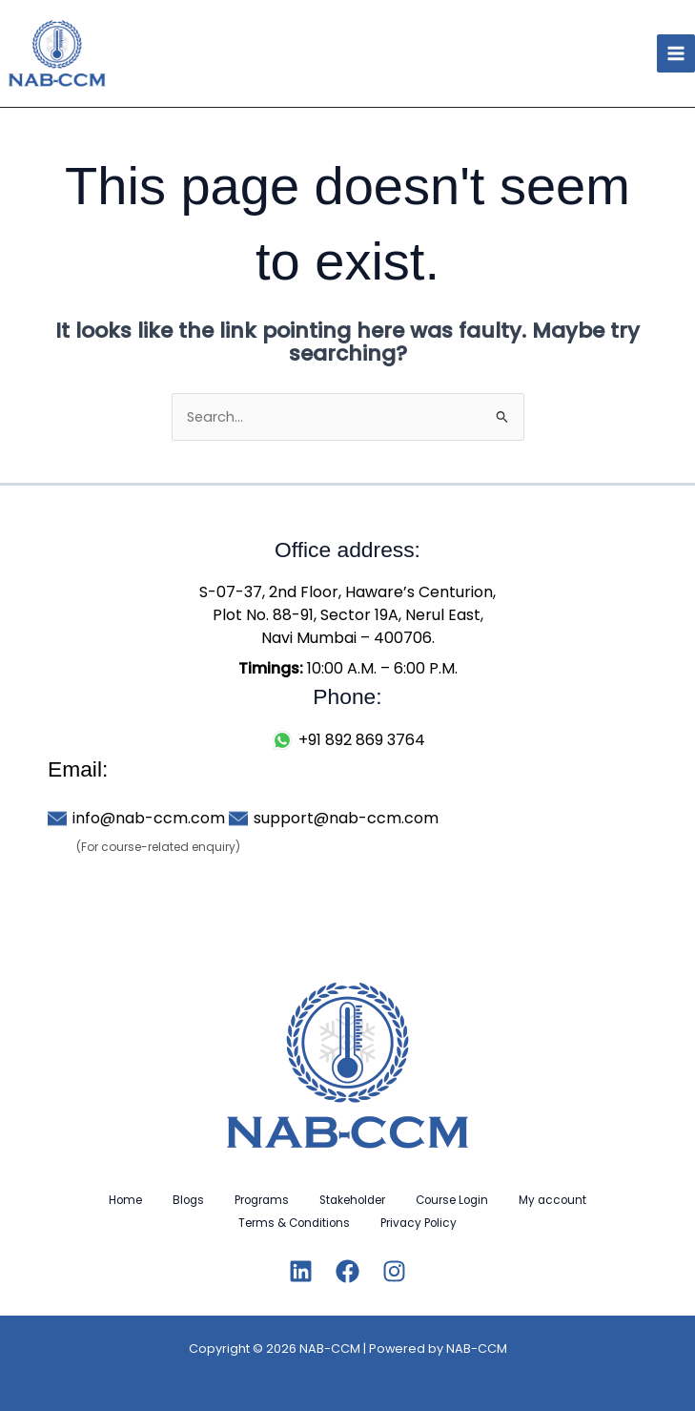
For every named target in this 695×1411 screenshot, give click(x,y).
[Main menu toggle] (676, 53)
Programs (262, 1200)
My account (552, 1200)
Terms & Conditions (294, 1223)
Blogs (188, 1200)
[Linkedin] (301, 1271)
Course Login (452, 1200)
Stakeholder (352, 1200)
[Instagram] (394, 1271)
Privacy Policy (418, 1223)
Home (125, 1200)
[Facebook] (347, 1271)
